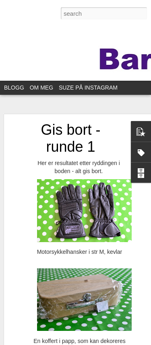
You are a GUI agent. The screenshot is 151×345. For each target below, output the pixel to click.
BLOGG (14, 87)
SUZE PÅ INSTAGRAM (88, 87)
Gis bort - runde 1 (70, 138)
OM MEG (41, 87)
